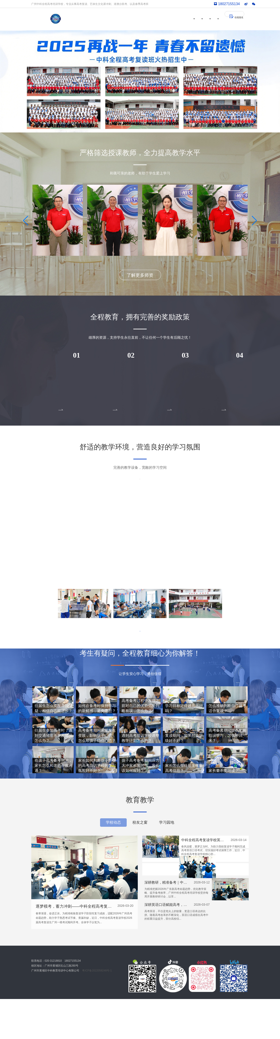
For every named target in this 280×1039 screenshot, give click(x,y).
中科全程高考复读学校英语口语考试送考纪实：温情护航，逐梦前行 (204, 880)
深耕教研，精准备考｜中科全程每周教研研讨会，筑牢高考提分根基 (204, 905)
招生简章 (194, 19)
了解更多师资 (140, 275)
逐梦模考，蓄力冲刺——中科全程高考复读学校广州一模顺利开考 (75, 946)
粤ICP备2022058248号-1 (97, 1010)
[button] (136, 581)
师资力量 (122, 19)
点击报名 (57, 398)
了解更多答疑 (140, 807)
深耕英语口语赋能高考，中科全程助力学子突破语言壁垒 (204, 929)
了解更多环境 (140, 640)
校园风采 (146, 19)
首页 (103, 19)
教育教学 (170, 19)
